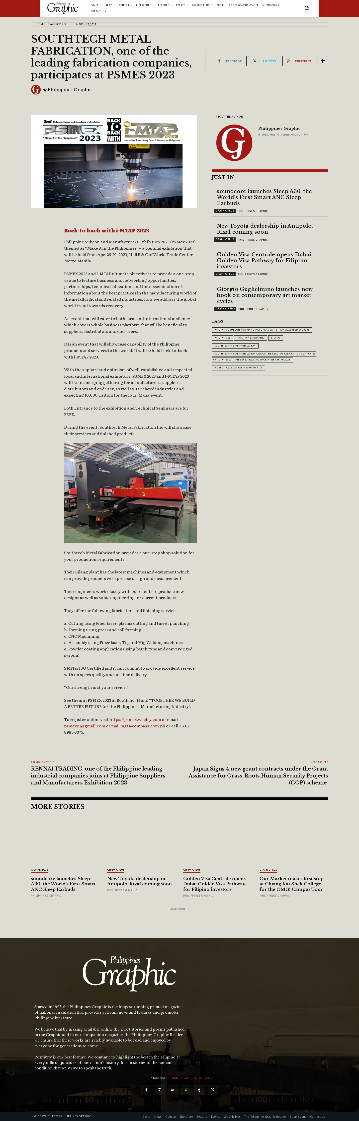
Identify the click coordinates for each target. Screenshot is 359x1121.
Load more (179, 909)
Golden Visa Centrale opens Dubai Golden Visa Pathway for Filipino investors (264, 260)
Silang (275, 337)
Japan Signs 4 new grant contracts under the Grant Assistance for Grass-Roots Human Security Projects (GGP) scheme (258, 776)
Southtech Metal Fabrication (235, 345)
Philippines (222, 337)
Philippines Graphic (69, 90)
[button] (307, 8)
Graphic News (225, 308)
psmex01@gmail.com (84, 726)
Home (40, 24)
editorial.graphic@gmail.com (189, 1078)
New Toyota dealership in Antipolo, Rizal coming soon (265, 229)
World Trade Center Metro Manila (238, 367)
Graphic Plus (57, 24)
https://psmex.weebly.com (135, 719)
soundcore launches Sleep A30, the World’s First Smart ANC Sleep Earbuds (264, 197)
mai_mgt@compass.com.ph (138, 726)
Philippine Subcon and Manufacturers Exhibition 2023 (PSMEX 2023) (261, 329)
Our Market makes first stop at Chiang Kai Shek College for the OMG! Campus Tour (293, 884)
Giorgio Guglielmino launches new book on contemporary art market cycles (264, 295)
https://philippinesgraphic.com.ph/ (283, 134)
